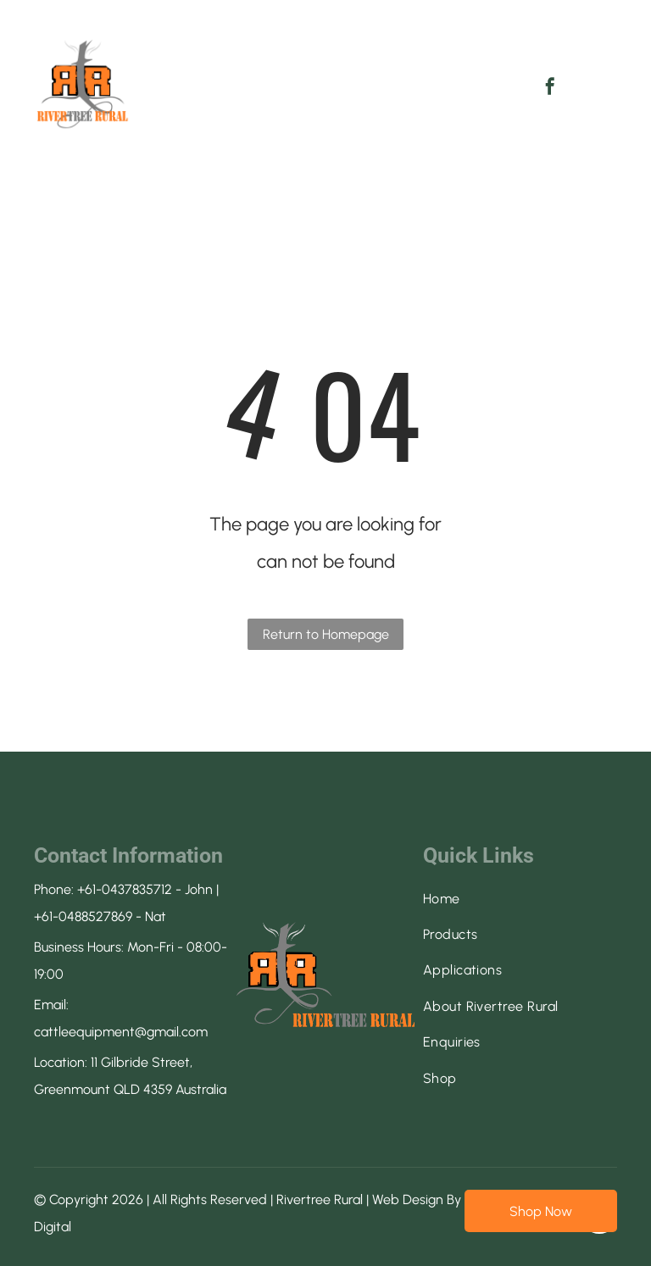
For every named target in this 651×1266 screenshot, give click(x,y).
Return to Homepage (326, 634)
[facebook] (550, 88)
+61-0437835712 (124, 889)
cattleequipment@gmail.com (121, 1032)
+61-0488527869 (83, 916)
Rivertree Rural (319, 1199)
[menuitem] (231, 70)
